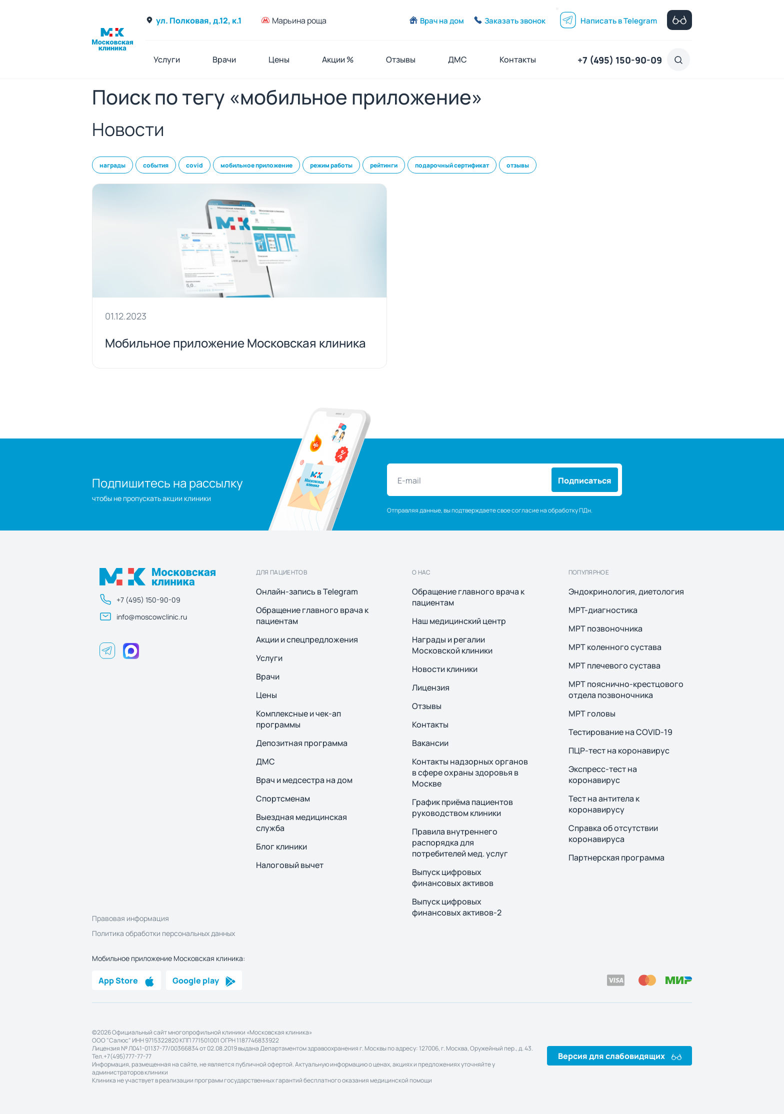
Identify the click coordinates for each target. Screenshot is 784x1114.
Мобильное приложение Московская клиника (235, 342)
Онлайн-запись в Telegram (307, 591)
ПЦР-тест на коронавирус (619, 750)
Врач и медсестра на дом (304, 780)
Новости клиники (445, 669)
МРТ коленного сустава (615, 647)
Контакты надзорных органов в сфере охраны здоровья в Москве (470, 772)
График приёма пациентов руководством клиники (462, 807)
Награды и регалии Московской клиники (452, 645)
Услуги (167, 59)
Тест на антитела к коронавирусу (604, 804)
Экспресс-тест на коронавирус (602, 775)
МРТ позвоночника (605, 628)
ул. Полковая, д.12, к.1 (194, 20)
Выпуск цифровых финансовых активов (453, 877)
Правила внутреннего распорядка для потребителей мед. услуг (460, 842)
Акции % (338, 59)
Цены (279, 59)
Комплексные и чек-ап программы (298, 719)
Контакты (518, 59)
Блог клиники (281, 846)
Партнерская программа (616, 857)
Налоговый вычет (290, 865)
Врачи (224, 59)
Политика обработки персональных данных (163, 933)
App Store (126, 980)
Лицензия (431, 687)
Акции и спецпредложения (307, 639)
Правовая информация (130, 918)
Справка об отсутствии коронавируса (613, 833)
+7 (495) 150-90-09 (620, 59)
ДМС (457, 59)
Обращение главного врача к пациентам (312, 615)
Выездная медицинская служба (301, 823)
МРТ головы (592, 713)
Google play (204, 980)
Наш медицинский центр (459, 621)
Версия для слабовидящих (620, 1055)
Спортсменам (283, 798)
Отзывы (401, 59)
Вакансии (430, 743)
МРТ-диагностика (603, 610)
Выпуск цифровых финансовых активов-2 (457, 907)
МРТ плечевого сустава (614, 665)
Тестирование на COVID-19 (620, 732)
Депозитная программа (302, 743)
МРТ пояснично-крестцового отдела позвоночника (626, 689)
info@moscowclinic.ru (143, 616)
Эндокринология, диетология (626, 591)
